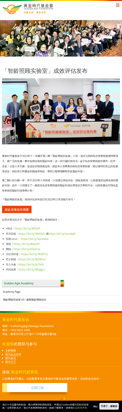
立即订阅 (37, 387)
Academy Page (11, 291)
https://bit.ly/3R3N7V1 (34, 254)
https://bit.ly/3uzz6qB (61, 233)
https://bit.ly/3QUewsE (35, 239)
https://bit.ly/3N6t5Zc (31, 233)
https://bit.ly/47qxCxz (26, 249)
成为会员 (10, 358)
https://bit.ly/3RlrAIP (27, 228)
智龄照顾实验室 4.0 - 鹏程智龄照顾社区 (24, 299)
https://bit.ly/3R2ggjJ (31, 269)
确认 (95, 406)
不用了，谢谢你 (109, 406)
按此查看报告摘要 (17, 209)
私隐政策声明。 (81, 407)
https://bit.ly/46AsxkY (26, 244)
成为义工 (10, 362)
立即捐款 (10, 350)
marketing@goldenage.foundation (32, 326)
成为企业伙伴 (13, 354)
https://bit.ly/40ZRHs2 (32, 259)
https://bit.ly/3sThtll (31, 264)
